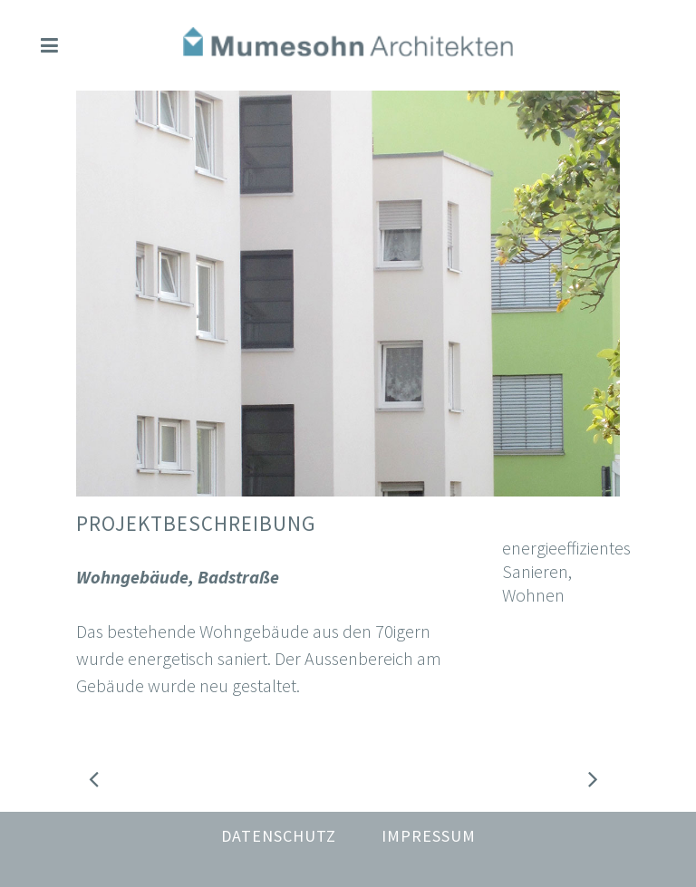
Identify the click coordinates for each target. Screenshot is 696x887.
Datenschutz (278, 835)
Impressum (429, 835)
